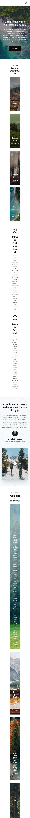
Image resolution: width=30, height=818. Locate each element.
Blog (18, 726)
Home (22, 726)
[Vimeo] (11, 730)
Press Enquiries (23, 771)
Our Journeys (24, 742)
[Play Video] (15, 354)
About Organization (22, 740)
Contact (8, 726)
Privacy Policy (24, 793)
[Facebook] (24, 730)
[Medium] (5, 730)
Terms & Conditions (22, 797)
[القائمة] (3, 3)
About (13, 726)
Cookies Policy (24, 795)
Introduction (24, 767)
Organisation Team (22, 769)
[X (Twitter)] (21, 730)
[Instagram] (18, 730)
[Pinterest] (8, 730)
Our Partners (24, 745)
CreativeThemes (16, 816)
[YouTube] (15, 730)
